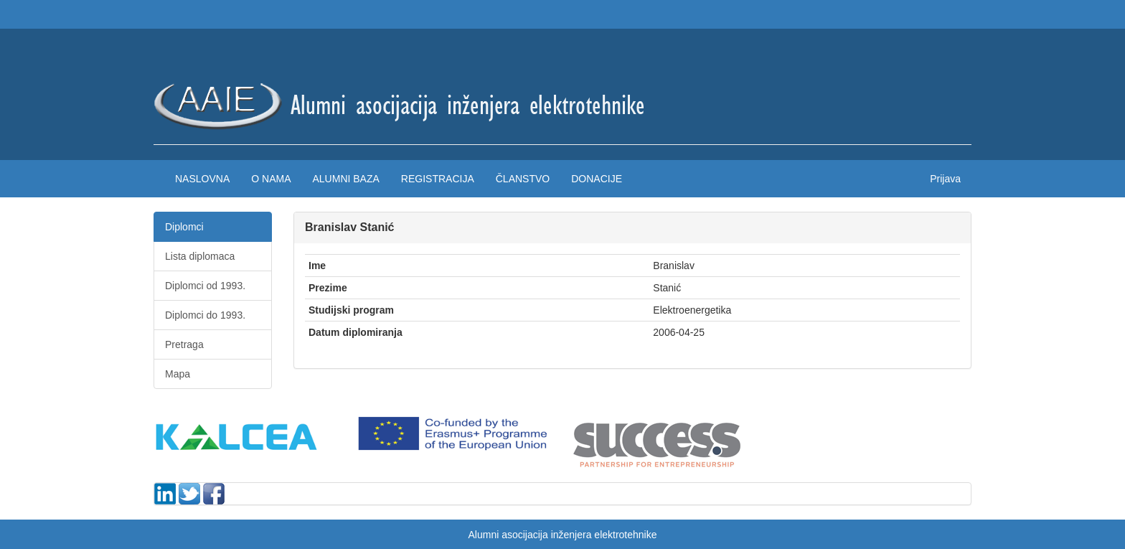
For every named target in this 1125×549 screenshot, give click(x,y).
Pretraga (184, 344)
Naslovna (202, 178)
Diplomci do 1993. (205, 315)
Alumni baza (345, 178)
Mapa (177, 374)
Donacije (596, 178)
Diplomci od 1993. (205, 285)
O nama (271, 178)
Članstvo (523, 178)
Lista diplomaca (200, 256)
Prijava (945, 178)
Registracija (437, 178)
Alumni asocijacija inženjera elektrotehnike (562, 534)
